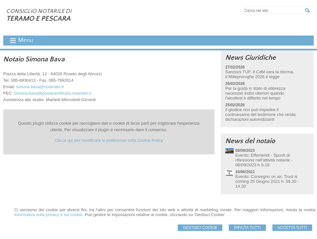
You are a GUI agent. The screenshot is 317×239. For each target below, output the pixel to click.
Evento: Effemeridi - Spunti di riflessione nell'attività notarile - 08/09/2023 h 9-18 (263, 160)
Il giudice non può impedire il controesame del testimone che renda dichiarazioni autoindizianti (260, 114)
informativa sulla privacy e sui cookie (48, 214)
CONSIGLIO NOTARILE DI (38, 11)
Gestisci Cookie (200, 227)
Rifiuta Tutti (247, 227)
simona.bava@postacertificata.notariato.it (52, 93)
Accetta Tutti (292, 227)
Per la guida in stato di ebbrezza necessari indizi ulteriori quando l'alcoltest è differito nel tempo (255, 93)
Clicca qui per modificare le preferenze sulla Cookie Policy (109, 140)
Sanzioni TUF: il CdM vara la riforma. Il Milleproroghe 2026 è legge (259, 74)
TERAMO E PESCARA (38, 19)
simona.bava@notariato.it (40, 86)
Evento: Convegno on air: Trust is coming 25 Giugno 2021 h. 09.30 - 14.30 (267, 181)
